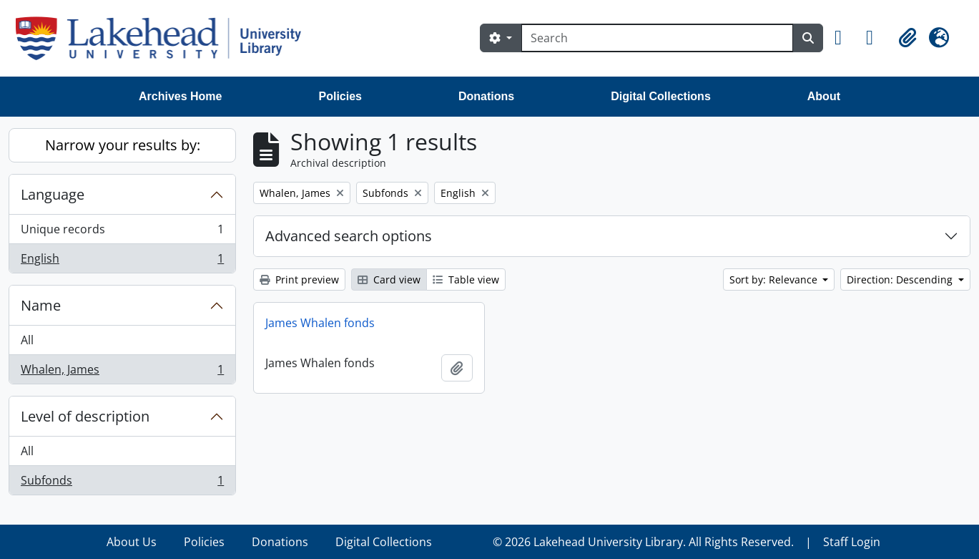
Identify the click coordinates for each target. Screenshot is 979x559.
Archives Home (180, 96)
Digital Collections (661, 96)
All (27, 340)
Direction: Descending (901, 279)
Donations (486, 96)
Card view (389, 279)
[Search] (657, 38)
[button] (844, 38)
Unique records (122, 232)
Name (41, 305)
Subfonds (122, 483)
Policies (340, 96)
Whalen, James (122, 372)
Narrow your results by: (122, 145)
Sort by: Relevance (774, 279)
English (122, 261)
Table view (466, 279)
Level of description (85, 416)
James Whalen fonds (320, 323)
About (823, 96)
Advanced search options (348, 236)
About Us (132, 542)
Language (52, 194)
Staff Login (851, 542)
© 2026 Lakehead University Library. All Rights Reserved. (643, 542)
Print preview (299, 279)
